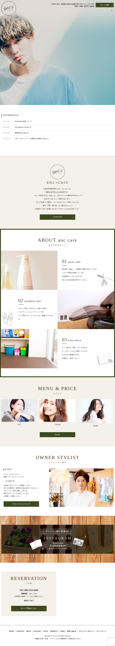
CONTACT (105, 12)
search (113, 12)
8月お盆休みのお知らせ (23, 127)
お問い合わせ (71, 632)
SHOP (96, 12)
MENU (60, 12)
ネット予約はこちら (29, 610)
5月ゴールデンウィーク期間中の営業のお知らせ (32, 138)
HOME (43, 12)
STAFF (78, 12)
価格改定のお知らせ (22, 133)
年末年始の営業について (23, 121)
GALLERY (69, 12)
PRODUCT (87, 12)
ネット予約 (104, 5)
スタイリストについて (21, 505)
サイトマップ (101, 632)
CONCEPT (51, 12)
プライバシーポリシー (86, 632)
